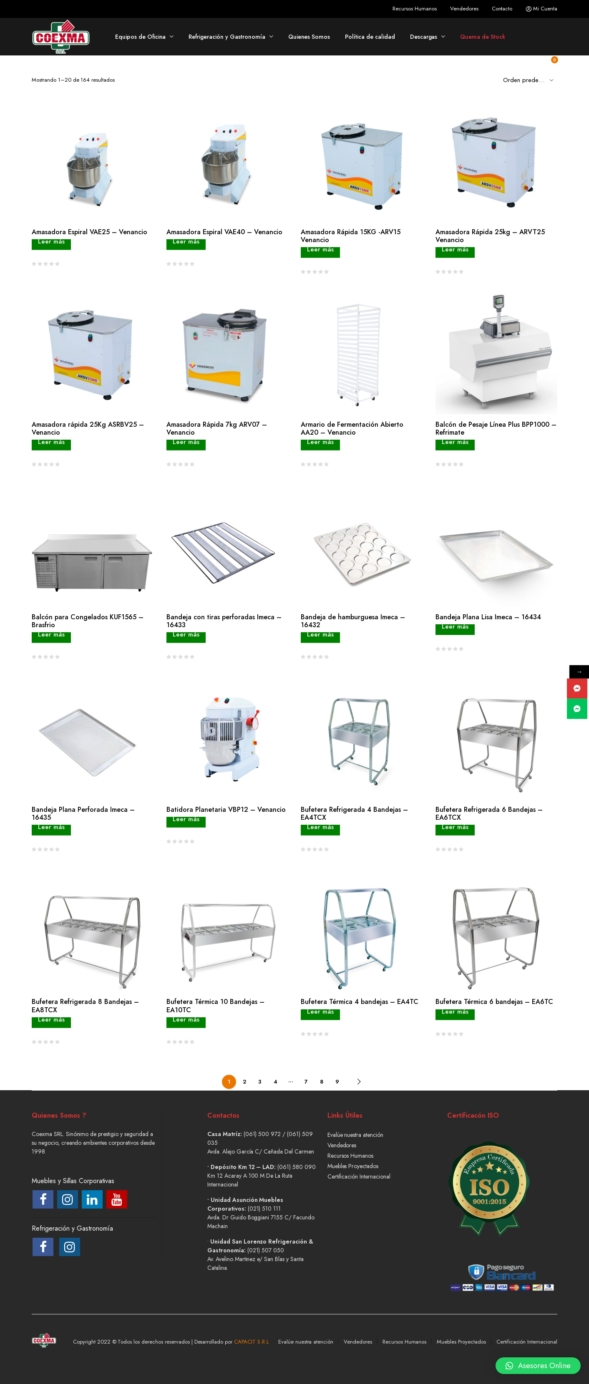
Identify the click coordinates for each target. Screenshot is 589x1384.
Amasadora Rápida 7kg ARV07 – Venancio (216, 428)
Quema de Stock (482, 37)
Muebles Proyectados (352, 1166)
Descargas (424, 37)
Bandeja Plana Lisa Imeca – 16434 (488, 617)
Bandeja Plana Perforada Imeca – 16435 (83, 813)
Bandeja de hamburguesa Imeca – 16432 (353, 621)
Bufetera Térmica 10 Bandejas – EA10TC (215, 1005)
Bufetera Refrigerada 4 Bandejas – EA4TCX (354, 813)
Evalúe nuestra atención (355, 1135)
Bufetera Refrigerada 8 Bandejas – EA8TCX (85, 1005)
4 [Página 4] (275, 1082)
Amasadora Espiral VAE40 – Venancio (224, 232)
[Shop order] (530, 79)
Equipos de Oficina (140, 37)
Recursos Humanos (415, 9)
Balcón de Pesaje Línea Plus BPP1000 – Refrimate (495, 428)
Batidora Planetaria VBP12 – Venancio (226, 809)
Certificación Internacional (358, 1176)
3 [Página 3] (260, 1082)
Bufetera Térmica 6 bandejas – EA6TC (494, 1001)
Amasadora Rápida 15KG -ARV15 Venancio (350, 236)
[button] (538, 1360)
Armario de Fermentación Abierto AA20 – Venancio (352, 428)
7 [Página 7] (306, 1082)
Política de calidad (370, 37)
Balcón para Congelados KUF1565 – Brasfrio (87, 621)
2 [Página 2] (244, 1082)
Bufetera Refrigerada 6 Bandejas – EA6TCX (489, 813)
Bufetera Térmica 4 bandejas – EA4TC (359, 1001)
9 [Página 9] (337, 1082)
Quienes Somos (309, 37)
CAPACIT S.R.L (251, 1342)
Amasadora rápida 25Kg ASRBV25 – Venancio (88, 428)
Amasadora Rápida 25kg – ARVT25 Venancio (490, 236)
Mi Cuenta (541, 8)
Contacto (502, 9)
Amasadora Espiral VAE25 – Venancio (89, 232)
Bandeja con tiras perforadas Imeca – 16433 (224, 621)
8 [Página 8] (321, 1082)
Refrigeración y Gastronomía (227, 37)
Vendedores (464, 9)
